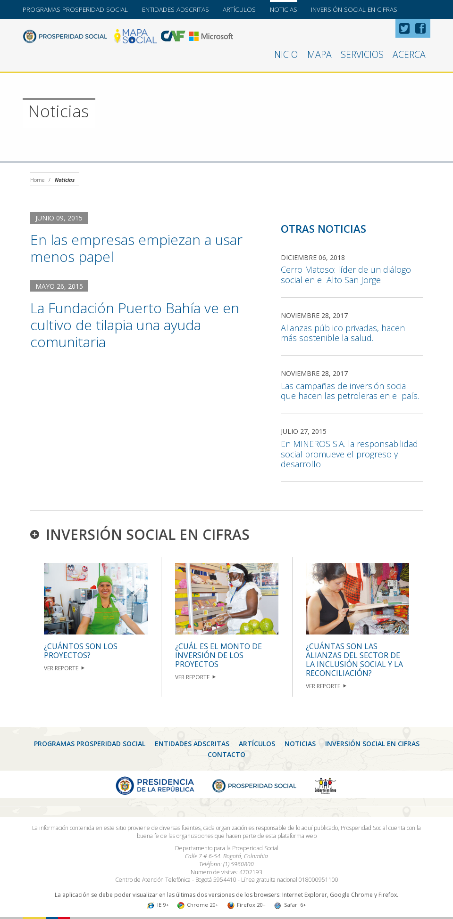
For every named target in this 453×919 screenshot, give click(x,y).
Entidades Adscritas (175, 9)
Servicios (362, 54)
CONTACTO (226, 754)
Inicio (285, 54)
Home (37, 179)
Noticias (283, 9)
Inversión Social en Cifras (354, 9)
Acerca (409, 54)
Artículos (239, 9)
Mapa (319, 54)
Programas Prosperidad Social (75, 9)
